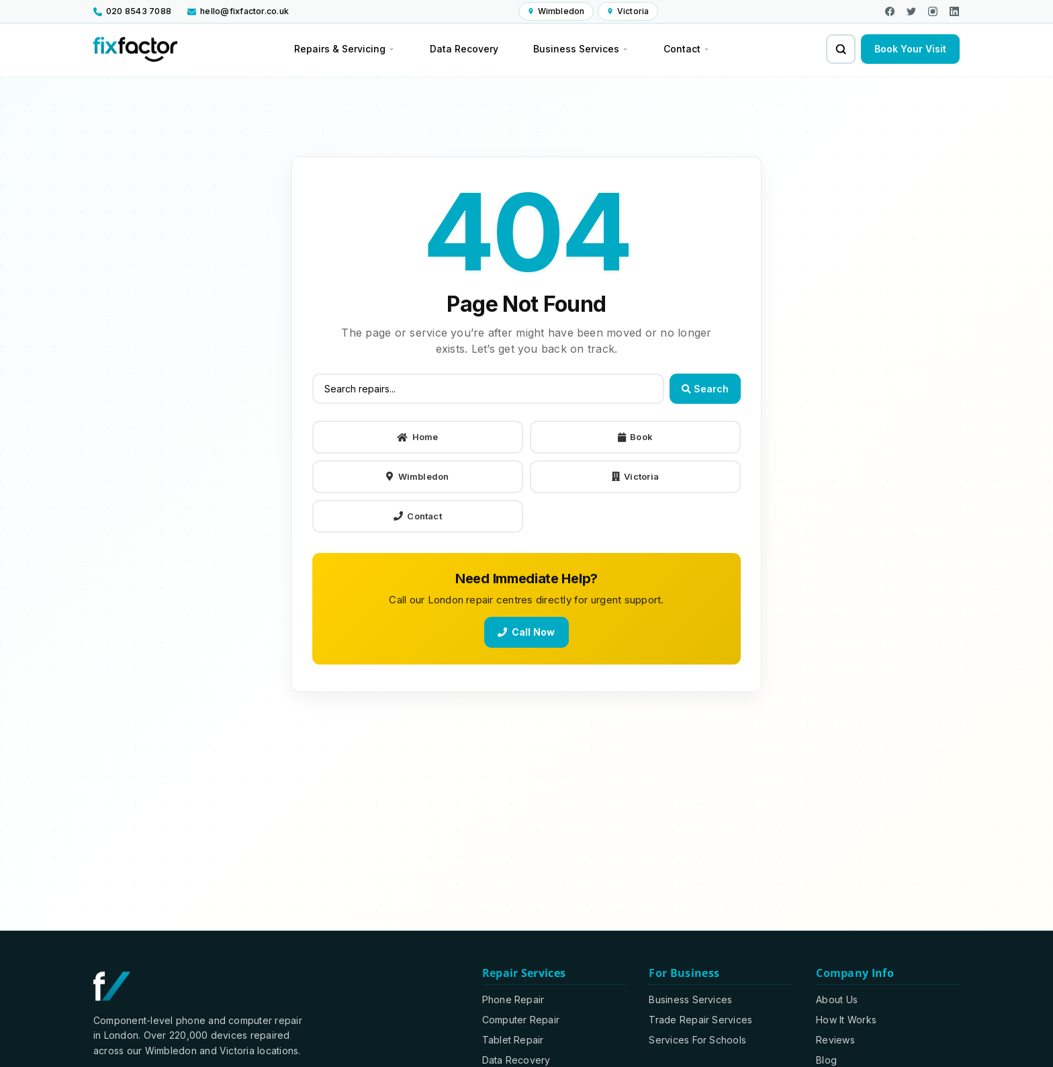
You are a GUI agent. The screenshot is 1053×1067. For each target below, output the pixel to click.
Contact (418, 516)
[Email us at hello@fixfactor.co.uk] (238, 11)
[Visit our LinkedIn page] (954, 11)
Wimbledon (417, 477)
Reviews (835, 1039)
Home (417, 437)
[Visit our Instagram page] (932, 11)
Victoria (635, 477)
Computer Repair (521, 1019)
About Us (837, 999)
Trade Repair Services (700, 1019)
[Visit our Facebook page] (889, 11)
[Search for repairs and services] (841, 49)
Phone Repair (513, 999)
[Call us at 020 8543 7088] (135, 11)
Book (635, 437)
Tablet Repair (513, 1039)
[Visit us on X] (911, 11)
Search (705, 389)
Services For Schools (697, 1039)
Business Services (690, 999)
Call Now (526, 632)
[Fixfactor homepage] (135, 49)
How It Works (846, 1019)
